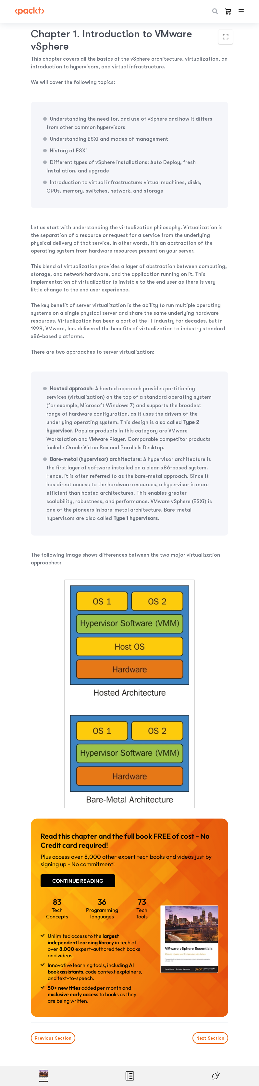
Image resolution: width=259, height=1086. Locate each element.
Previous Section (53, 1038)
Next (210, 1038)
